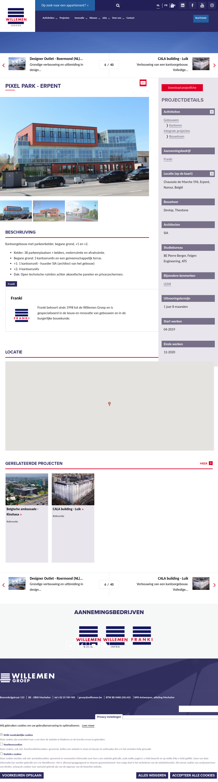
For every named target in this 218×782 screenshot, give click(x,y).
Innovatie (79, 17)
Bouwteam (176, 136)
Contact (130, 17)
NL (158, 5)
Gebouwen (171, 120)
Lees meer (88, 725)
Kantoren (175, 125)
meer (203, 463)
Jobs (104, 17)
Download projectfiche (182, 87)
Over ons (116, 17)
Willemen (16, 17)
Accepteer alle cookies (193, 775)
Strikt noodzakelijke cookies (18, 735)
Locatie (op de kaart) (178, 174)
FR (165, 5)
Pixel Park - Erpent (33, 86)
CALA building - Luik (68, 509)
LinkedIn (182, 5)
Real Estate (201, 17)
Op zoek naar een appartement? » (65, 5)
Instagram (212, 5)
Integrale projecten (177, 131)
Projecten (64, 17)
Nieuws (93, 17)
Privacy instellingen (109, 716)
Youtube (202, 5)
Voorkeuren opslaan (22, 775)
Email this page (143, 82)
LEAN (167, 284)
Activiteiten (48, 17)
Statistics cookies (13, 754)
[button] (109, 404)
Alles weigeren (152, 775)
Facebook (192, 5)
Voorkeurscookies (13, 744)
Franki (12, 283)
